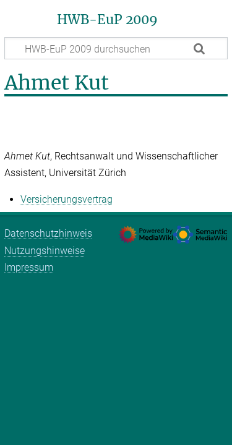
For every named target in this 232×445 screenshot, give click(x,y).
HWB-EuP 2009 (107, 20)
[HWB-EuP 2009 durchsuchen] (116, 48)
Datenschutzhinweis (48, 233)
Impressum (28, 267)
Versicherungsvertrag (66, 199)
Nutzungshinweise (44, 250)
